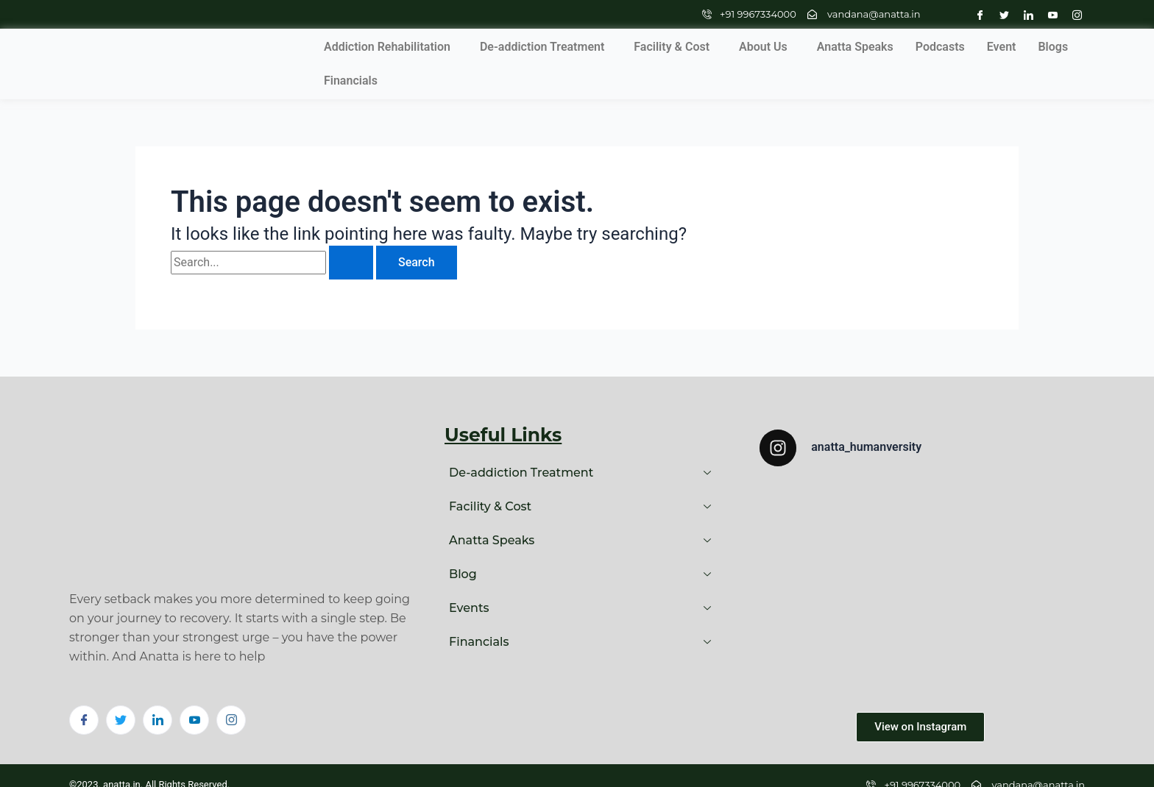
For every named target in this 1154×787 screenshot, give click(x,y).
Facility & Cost (575, 46)
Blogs (956, 46)
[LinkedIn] (1025, 14)
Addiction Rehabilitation (290, 46)
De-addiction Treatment (445, 46)
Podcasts (843, 46)
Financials (1020, 46)
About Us (667, 46)
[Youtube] (1049, 14)
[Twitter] (1000, 14)
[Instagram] (1073, 14)
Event (905, 46)
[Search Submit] (351, 228)
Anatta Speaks (759, 46)
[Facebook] (976, 14)
